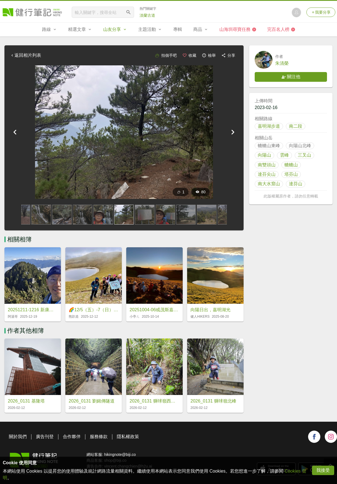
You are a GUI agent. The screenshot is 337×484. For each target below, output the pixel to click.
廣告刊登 (45, 436)
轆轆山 (291, 164)
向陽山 (264, 155)
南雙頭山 (267, 164)
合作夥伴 (72, 436)
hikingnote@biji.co (120, 454)
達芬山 (295, 183)
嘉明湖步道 (269, 126)
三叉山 (304, 155)
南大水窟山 (269, 183)
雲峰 (284, 155)
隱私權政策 (128, 436)
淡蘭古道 (147, 15)
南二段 (295, 126)
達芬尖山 (267, 174)
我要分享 (321, 12)
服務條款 (99, 436)
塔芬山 (291, 174)
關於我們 (18, 436)
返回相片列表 (25, 55)
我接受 (323, 470)
